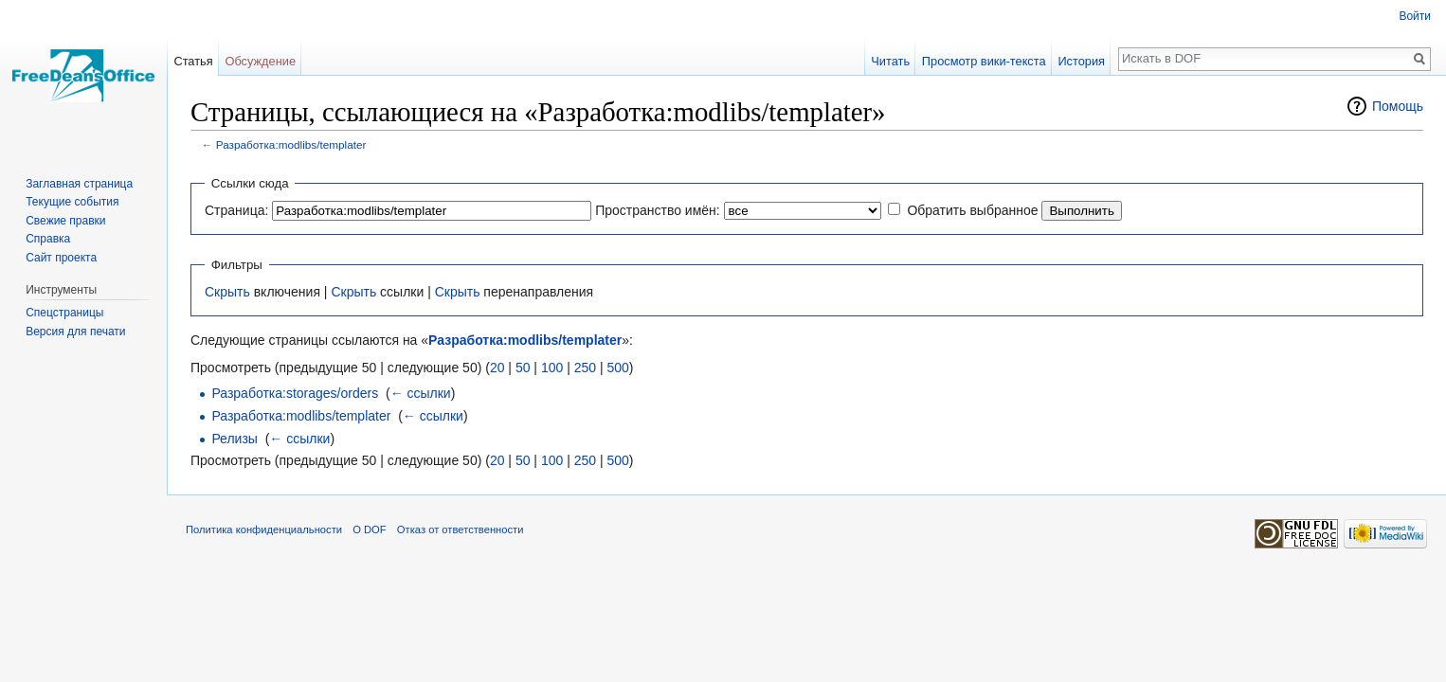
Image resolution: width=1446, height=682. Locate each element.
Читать (890, 61)
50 (523, 367)
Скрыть (227, 291)
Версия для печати (75, 331)
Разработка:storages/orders (294, 393)
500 (617, 367)
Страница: (236, 210)
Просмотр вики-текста (984, 61)
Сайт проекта (61, 257)
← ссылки (420, 393)
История (1081, 61)
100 (552, 367)
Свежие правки (65, 220)
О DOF (369, 529)
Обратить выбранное (972, 210)
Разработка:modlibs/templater (291, 144)
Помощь (1397, 106)
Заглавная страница (79, 183)
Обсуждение (260, 61)
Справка (48, 238)
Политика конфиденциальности (264, 529)
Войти (1415, 16)
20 (497, 367)
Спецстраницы (64, 312)
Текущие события (72, 201)
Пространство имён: (657, 210)
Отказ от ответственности (460, 529)
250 (585, 367)
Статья (192, 61)
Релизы (234, 438)
